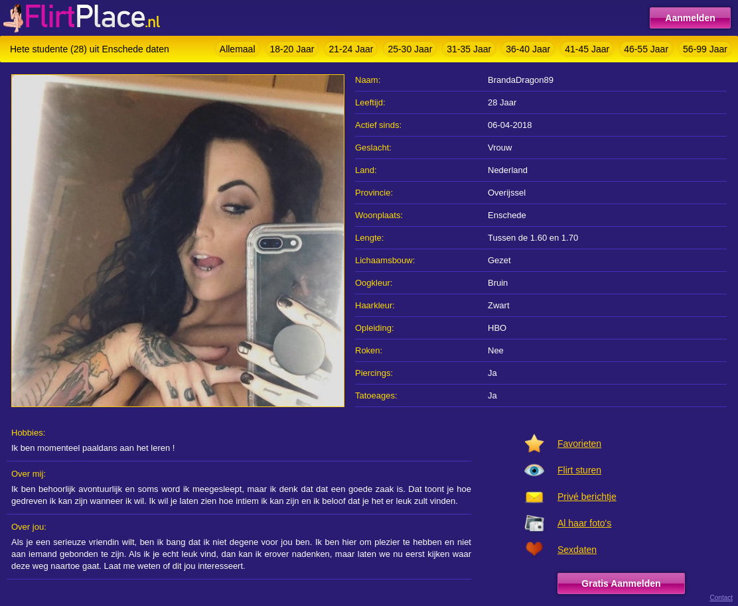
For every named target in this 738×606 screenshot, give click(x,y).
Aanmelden (690, 18)
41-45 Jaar (587, 49)
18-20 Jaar (292, 49)
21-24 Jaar (351, 49)
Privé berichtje (587, 496)
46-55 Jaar (646, 49)
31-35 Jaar (469, 49)
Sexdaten (577, 549)
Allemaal (238, 49)
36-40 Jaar (528, 49)
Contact (721, 597)
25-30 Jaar (410, 49)
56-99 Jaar (705, 49)
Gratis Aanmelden (620, 583)
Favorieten (579, 443)
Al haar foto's (584, 523)
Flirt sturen (579, 470)
